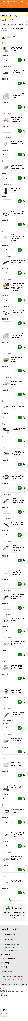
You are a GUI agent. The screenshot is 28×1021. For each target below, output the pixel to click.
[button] (16, 20)
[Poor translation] (5, 995)
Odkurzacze (14, 24)
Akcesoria (21, 24)
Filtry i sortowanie (18, 36)
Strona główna (5, 24)
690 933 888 (15, 11)
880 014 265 (15, 944)
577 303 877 (23, 11)
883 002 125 (11, 947)
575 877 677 (17, 950)
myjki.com (8, 984)
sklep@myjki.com (10, 934)
